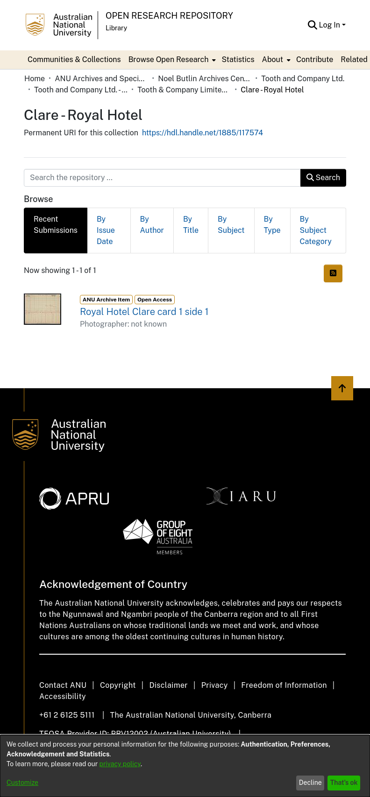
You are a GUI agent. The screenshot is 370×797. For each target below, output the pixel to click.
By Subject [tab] (231, 225)
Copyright (118, 685)
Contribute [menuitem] (314, 59)
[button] (313, 25)
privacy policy (120, 764)
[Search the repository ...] (162, 178)
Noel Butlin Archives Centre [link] (204, 78)
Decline (310, 782)
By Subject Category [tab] (316, 230)
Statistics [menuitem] (237, 59)
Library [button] (116, 28)
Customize (22, 782)
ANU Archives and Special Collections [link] (101, 78)
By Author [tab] (152, 225)
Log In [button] (330, 25)
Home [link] (34, 78)
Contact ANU (62, 685)
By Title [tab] (191, 225)
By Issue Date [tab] (106, 230)
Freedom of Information (284, 685)
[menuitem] (171, 59)
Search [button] (323, 177)
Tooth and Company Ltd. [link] (302, 78)
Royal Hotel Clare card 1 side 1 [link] (144, 311)
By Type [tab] (272, 225)
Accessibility (62, 696)
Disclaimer (168, 685)
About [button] (272, 59)
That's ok (344, 782)
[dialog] (185, 766)
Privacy (214, 685)
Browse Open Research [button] (168, 59)
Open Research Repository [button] (169, 16)
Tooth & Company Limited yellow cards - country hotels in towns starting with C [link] (184, 89)
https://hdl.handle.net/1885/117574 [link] (202, 132)
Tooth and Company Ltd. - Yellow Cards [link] (81, 89)
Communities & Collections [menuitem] (74, 59)
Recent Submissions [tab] (56, 225)
